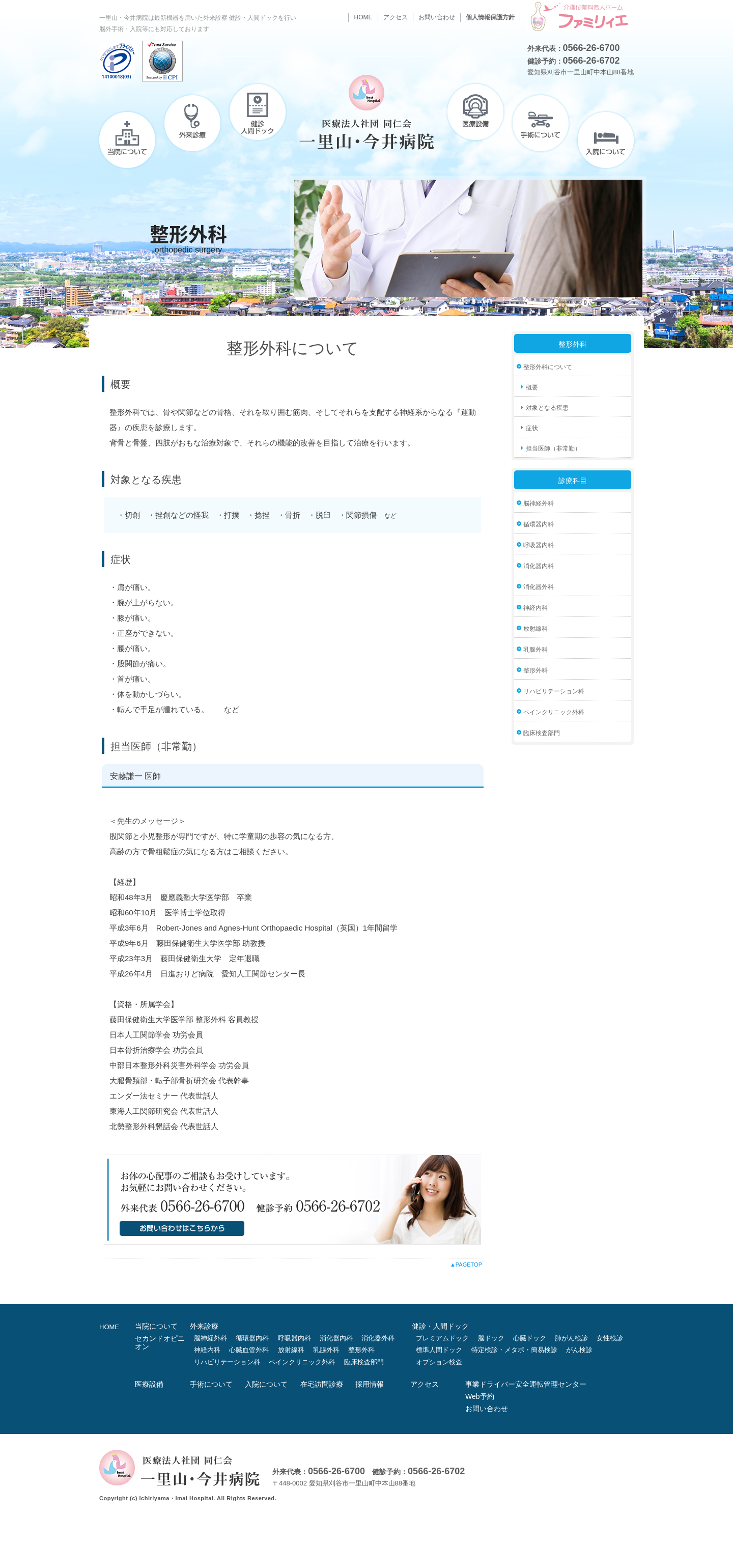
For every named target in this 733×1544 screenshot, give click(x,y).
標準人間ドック (439, 1350)
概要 (532, 387)
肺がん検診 (571, 1338)
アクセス (395, 17)
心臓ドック (529, 1338)
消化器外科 (538, 587)
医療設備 (475, 112)
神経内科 (535, 607)
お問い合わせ (436, 17)
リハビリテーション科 (553, 691)
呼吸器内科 (538, 545)
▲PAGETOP (466, 1264)
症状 (532, 428)
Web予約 (479, 1396)
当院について (127, 140)
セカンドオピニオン (160, 1342)
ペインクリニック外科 (553, 712)
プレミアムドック (442, 1338)
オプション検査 (439, 1362)
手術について (540, 123)
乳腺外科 (535, 649)
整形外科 (535, 670)
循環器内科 (538, 524)
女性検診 (610, 1338)
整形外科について (547, 367)
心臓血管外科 (249, 1350)
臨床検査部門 (541, 733)
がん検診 (579, 1350)
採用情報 (369, 1384)
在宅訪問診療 (321, 1384)
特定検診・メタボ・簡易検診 (514, 1350)
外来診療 (192, 123)
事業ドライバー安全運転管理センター (525, 1384)
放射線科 (535, 628)
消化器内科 (538, 566)
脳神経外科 (538, 503)
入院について (605, 140)
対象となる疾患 (547, 407)
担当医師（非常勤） (553, 448)
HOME (363, 17)
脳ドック (491, 1338)
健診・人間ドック (257, 112)
